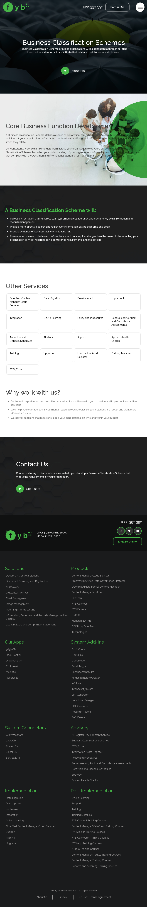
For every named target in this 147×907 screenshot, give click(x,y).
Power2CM (12, 746)
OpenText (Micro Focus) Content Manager (96, 586)
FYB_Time (16, 369)
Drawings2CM (14, 660)
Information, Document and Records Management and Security (37, 617)
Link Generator (80, 694)
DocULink (77, 655)
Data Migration (52, 298)
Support (82, 337)
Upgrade (49, 353)
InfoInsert (77, 683)
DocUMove (78, 660)
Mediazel (11, 672)
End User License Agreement (94, 897)
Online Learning (52, 317)
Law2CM (11, 740)
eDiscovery (12, 587)
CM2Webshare (14, 734)
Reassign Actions (81, 711)
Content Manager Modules (87, 592)
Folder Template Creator (86, 677)
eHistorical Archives (17, 592)
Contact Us (117, 7)
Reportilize (12, 677)
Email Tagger (79, 666)
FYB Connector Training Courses (90, 837)
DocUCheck (78, 649)
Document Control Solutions (22, 575)
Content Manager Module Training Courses (96, 854)
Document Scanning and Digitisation (27, 581)
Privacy (63, 897)
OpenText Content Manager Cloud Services (20, 302)
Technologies (79, 632)
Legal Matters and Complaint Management (31, 624)
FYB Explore (79, 609)
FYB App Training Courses (87, 843)
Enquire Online (127, 541)
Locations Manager (83, 700)
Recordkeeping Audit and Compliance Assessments (123, 321)
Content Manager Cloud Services (91, 575)
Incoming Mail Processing (20, 609)
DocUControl (13, 655)
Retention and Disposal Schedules (21, 339)
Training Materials (121, 353)
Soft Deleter (79, 717)
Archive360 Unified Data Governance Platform (98, 580)
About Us (42, 897)
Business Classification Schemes (90, 740)
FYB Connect (79, 603)
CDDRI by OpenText (83, 626)
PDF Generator (80, 706)
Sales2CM (11, 751)
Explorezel (12, 666)
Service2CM (13, 757)
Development (85, 298)
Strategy (49, 337)
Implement (117, 298)
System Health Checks (120, 339)
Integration (16, 317)
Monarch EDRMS (81, 620)
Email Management (17, 598)
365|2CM (11, 649)
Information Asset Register (87, 355)
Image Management (17, 604)
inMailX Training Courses (85, 848)
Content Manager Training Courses (91, 860)
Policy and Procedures (90, 317)
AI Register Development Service (91, 734)
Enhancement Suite (83, 672)
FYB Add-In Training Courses (88, 831)
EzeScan (77, 598)
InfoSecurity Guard (82, 688)
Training (14, 353)
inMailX (76, 615)
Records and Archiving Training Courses (94, 866)
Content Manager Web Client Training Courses (98, 826)
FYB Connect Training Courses (89, 820)
